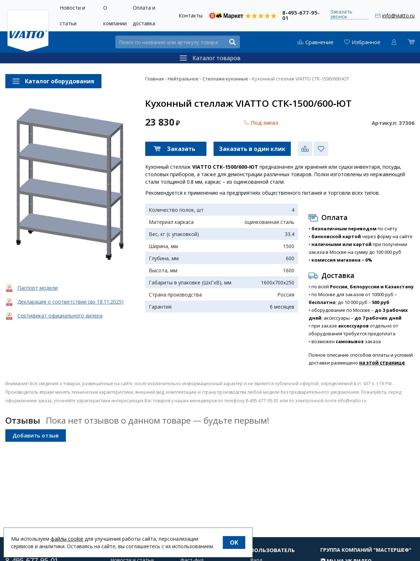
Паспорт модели (37, 287)
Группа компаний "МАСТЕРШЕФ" (365, 556)
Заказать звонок (341, 14)
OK (234, 542)
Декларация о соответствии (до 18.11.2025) (70, 301)
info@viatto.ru (398, 15)
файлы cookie (67, 538)
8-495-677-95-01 (301, 15)
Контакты (191, 15)
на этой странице (382, 363)
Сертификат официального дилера (60, 315)
